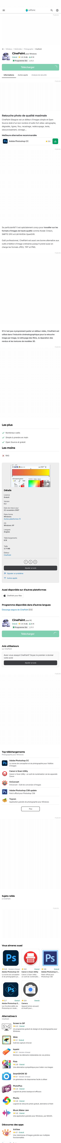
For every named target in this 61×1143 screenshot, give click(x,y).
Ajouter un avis (30, 568)
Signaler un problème (13, 573)
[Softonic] (30, 10)
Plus (30, 809)
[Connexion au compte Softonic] (57, 10)
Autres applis (10, 578)
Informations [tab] (9, 75)
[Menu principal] (4, 10)
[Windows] (9, 49)
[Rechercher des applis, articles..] (51, 10)
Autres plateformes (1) (12, 519)
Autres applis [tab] (23, 75)
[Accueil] (3, 49)
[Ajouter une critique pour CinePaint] (23, 57)
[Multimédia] (18, 49)
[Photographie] (28, 49)
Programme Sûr (20, 61)
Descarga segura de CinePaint (15, 609)
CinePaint (24, 53)
